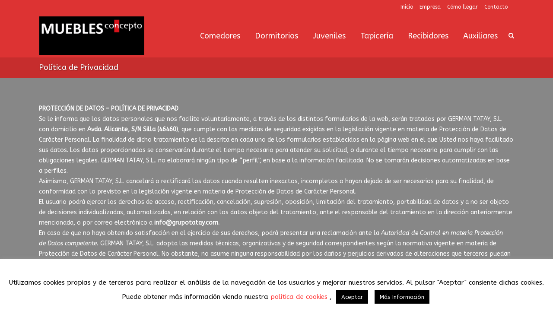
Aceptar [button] (352, 297)
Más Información (402, 297)
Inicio (406, 7)
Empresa (430, 7)
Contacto (496, 7)
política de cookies (300, 297)
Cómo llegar (462, 7)
